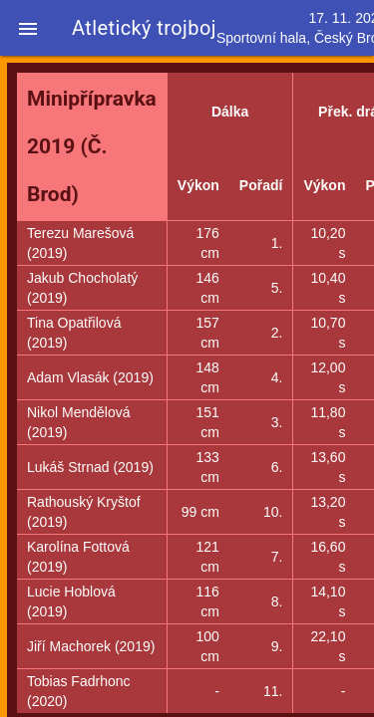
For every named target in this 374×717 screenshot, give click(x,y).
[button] (28, 28)
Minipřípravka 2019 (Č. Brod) (92, 146)
